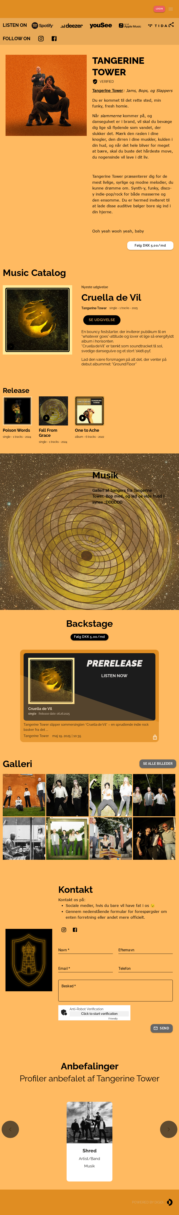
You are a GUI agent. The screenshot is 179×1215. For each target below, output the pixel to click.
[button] (101, 320)
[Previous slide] (10, 1129)
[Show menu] (170, 9)
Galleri (17, 763)
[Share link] (171, 24)
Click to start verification (99, 1014)
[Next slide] (168, 1129)
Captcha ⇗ (118, 1018)
